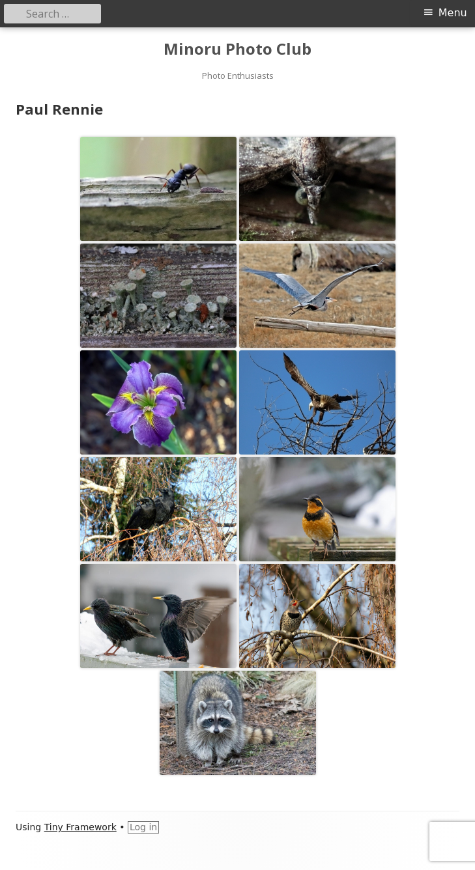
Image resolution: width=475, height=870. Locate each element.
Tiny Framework (80, 827)
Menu (453, 13)
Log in (143, 827)
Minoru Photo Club (237, 49)
